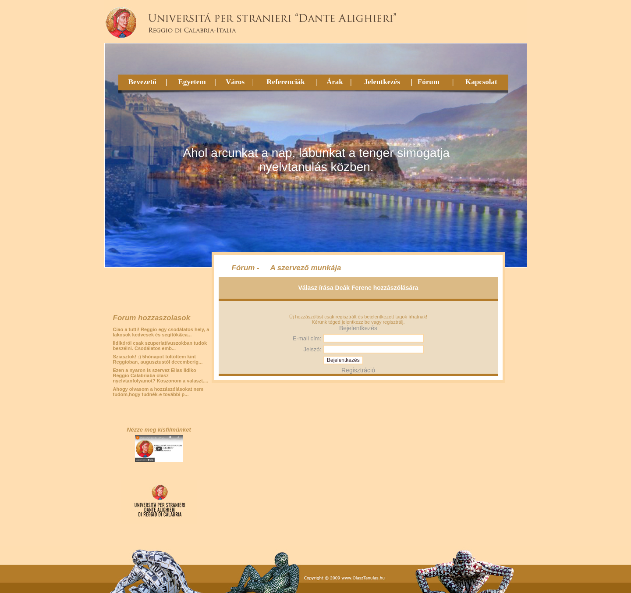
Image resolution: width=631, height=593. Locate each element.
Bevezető (142, 82)
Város (235, 82)
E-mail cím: (307, 338)
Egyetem (192, 82)
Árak (334, 82)
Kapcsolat (481, 82)
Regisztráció (358, 370)
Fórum (429, 82)
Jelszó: (312, 349)
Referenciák (285, 82)
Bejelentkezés (358, 328)
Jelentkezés (382, 82)
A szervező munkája (305, 268)
